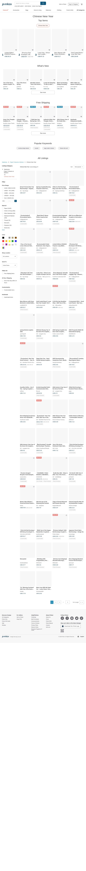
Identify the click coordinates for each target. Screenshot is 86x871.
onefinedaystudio (40, 305)
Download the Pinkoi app (70, 626)
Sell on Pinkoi (62, 4)
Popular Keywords (43, 143)
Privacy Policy (34, 625)
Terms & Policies (35, 623)
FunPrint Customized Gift (59, 276)
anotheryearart (40, 534)
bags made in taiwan (49, 148)
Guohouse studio (24, 419)
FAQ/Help (33, 617)
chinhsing (38, 362)
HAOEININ (39, 477)
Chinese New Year (43, 25)
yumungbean (60, 86)
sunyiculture (23, 477)
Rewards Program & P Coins (36, 630)
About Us (48, 617)
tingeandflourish (57, 505)
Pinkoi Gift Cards (6, 621)
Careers (48, 625)
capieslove (39, 219)
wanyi (21, 505)
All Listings (43, 158)
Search (43, 3)
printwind (71, 477)
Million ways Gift (73, 248)
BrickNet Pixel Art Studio (29, 362)
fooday (22, 591)
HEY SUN (55, 448)
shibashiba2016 (73, 305)
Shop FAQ (19, 619)
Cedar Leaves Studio (58, 334)
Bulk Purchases (35, 619)
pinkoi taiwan (28, 6)
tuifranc (22, 391)
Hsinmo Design (73, 505)
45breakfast (58, 305)
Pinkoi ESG (49, 621)
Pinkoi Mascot (49, 623)
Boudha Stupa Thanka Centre (11, 123)
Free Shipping (43, 102)
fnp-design (25, 190)
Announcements (35, 621)
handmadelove (24, 562)
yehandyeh (72, 219)
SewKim (55, 248)
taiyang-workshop (59, 190)
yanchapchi (23, 334)
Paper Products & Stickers (17, 162)
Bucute (38, 391)
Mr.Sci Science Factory (58, 419)
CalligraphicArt (43, 190)
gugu (70, 391)
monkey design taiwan (23, 148)
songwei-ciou (42, 334)
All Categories (5, 617)
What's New (43, 66)
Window (4, 625)
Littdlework (23, 248)
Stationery (4, 162)
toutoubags (72, 534)
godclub (5, 86)
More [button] (3, 230)
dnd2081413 (72, 334)
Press (47, 619)
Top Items (43, 20)
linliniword (38, 562)
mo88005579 (23, 305)
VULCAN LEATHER (77, 448)
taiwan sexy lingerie (37, 6)
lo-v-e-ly (32, 86)
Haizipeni (41, 505)
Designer (59, 123)
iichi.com (48, 627)
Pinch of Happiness (35, 123)
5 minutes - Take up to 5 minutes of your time (48, 276)
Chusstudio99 (40, 591)
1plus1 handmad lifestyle (42, 448)
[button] (15, 201)
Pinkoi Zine (4, 619)
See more (43, 92)
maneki (36, 148)
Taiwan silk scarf (64, 148)
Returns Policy (34, 627)
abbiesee (71, 419)
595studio (55, 562)
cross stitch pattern (19, 6)
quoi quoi (71, 562)
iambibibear (58, 477)
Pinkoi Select (56, 534)
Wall (3, 623)
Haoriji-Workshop (57, 362)
